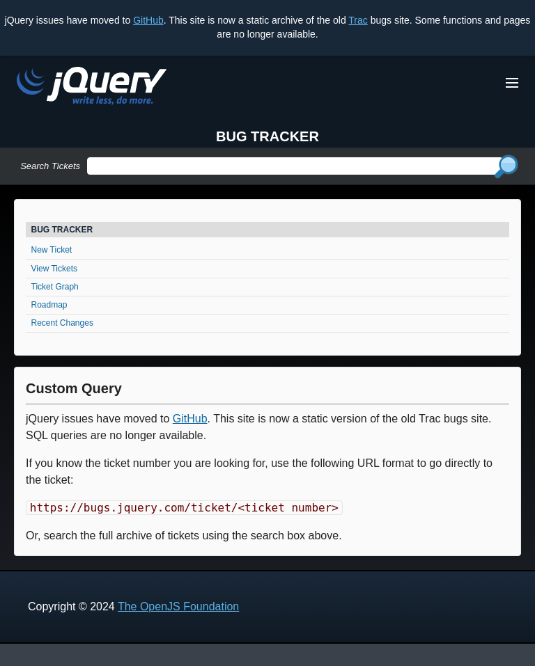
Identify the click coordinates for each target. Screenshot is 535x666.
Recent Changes (62, 323)
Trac (357, 20)
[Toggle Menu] (512, 83)
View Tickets (54, 268)
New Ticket (51, 250)
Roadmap (49, 305)
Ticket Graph (55, 287)
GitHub (148, 20)
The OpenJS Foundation (178, 606)
